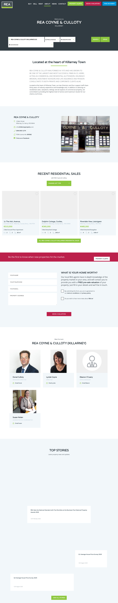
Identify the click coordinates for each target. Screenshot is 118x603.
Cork (76, 529)
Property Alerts (75, 3)
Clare (67, 529)
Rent (41, 4)
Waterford (58, 541)
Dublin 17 (58, 535)
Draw (105, 39)
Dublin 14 (97, 533)
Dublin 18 (68, 535)
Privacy (71, 600)
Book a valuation (93, 3)
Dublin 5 (67, 531)
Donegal (87, 529)
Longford (107, 537)
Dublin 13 (87, 533)
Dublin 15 (107, 533)
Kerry (47, 537)
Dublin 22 (87, 535)
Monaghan (77, 539)
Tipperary (48, 541)
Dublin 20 (77, 535)
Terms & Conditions (59, 600)
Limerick (97, 537)
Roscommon (98, 539)
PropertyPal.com (94, 600)
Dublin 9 (48, 533)
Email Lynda (52, 376)
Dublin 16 (48, 535)
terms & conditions (73, 286)
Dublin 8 (107, 531)
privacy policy (86, 286)
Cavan (57, 529)
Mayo (57, 539)
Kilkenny (67, 537)
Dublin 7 (97, 531)
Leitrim (87, 537)
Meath (67, 539)
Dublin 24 (97, 535)
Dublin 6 (77, 531)
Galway (106, 535)
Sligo (106, 539)
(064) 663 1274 (21, 125)
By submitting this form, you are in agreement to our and (80, 285)
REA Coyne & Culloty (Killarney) (24, 39)
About (47, 4)
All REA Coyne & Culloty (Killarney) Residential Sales (59, 233)
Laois (76, 537)
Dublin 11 (68, 533)
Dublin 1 (97, 529)
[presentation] (73, 297)
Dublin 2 (107, 529)
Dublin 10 (58, 533)
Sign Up (30, 558)
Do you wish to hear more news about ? (79, 291)
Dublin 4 (58, 531)
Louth (47, 539)
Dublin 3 (48, 531)
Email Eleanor (86, 376)
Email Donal (18, 376)
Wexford (77, 541)
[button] (83, 39)
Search (96, 39)
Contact (62, 4)
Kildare (57, 537)
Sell (35, 4)
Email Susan (18, 416)
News (54, 4)
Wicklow (87, 541)
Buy (29, 4)
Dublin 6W (87, 531)
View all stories (59, 499)
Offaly (86, 539)
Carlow (47, 529)
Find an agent (109, 3)
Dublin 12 (77, 533)
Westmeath (68, 541)
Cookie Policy (47, 600)
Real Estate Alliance (31, 600)
